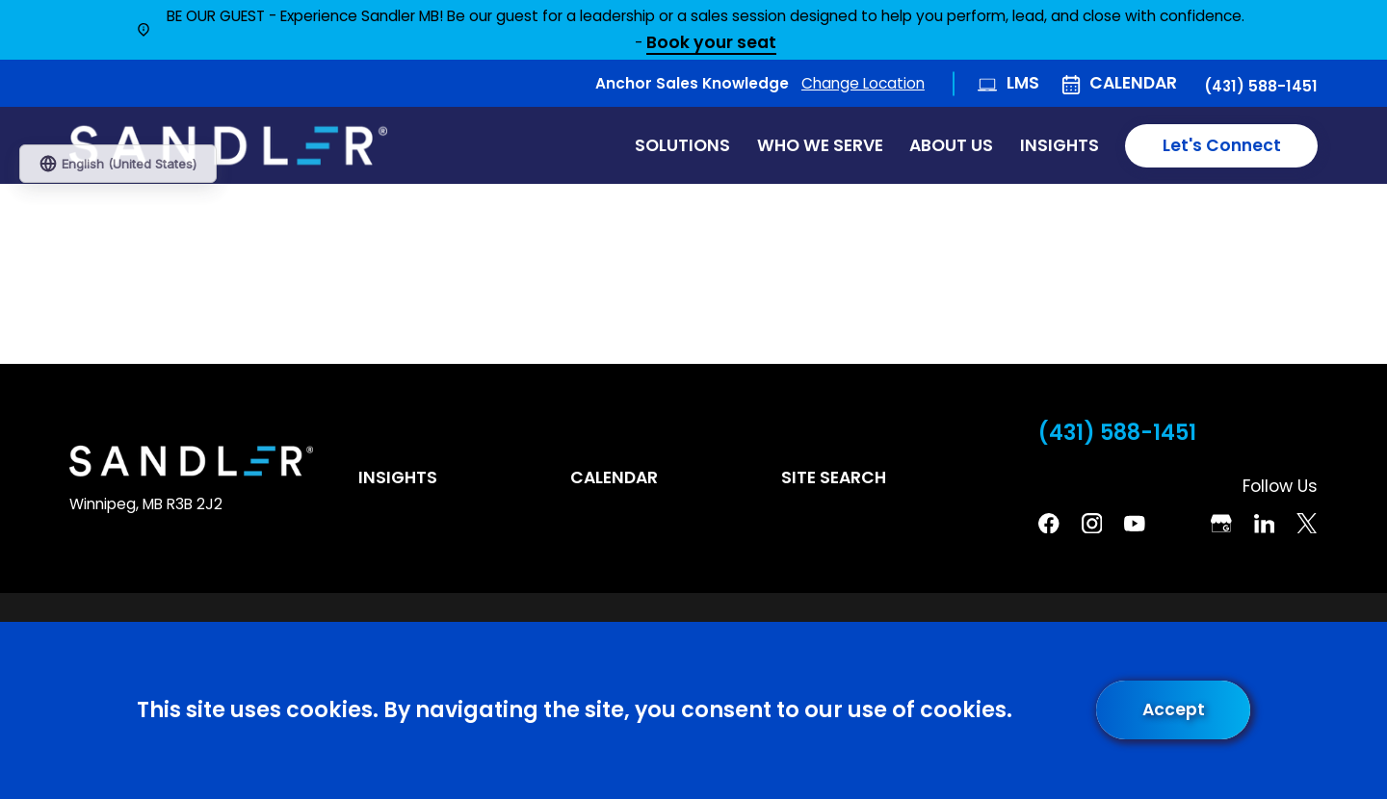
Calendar (1133, 82)
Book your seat (711, 44)
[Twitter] (1307, 523)
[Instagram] (1092, 523)
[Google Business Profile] (1221, 523)
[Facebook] (1049, 523)
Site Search (833, 477)
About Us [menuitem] (951, 145)
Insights (397, 477)
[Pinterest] (1178, 523)
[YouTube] (1134, 523)
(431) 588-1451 (1261, 86)
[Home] (228, 145)
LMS (1023, 82)
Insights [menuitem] (1059, 145)
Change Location (863, 83)
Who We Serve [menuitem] (820, 145)
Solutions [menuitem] (682, 145)
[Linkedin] (1264, 523)
